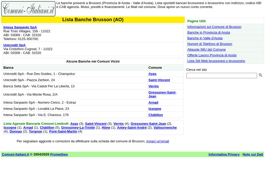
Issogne (155, 109)
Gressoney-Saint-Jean (148, 124)
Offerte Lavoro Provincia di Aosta (212, 55)
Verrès (154, 86)
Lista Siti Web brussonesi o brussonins (216, 61)
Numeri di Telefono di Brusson (209, 44)
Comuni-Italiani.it (15, 154)
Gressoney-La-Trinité (78, 127)
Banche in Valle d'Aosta (205, 38)
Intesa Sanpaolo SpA (20, 27)
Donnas (16, 131)
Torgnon (35, 131)
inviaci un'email (157, 141)
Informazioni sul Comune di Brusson (214, 27)
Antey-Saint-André (132, 127)
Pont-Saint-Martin (63, 131)
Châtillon (156, 115)
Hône (106, 127)
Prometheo (59, 154)
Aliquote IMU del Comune (206, 49)
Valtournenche (165, 127)
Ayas (153, 74)
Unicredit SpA (14, 45)
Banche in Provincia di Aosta (208, 32)
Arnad (153, 102)
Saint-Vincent (159, 80)
